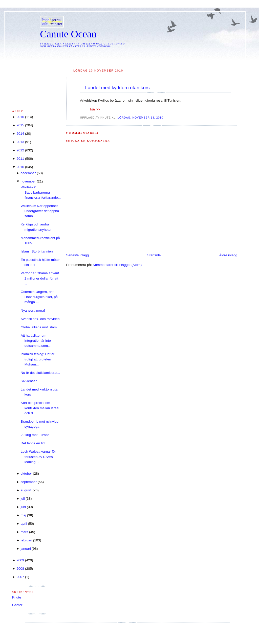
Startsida (154, 255)
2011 (20, 158)
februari (26, 540)
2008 (20, 568)
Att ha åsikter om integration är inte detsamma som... (36, 341)
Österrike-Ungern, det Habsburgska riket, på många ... (39, 297)
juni (23, 507)
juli (22, 498)
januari (25, 548)
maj (23, 515)
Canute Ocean (68, 34)
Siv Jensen (29, 381)
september (28, 482)
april (23, 523)
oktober (26, 473)
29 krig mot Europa (35, 435)
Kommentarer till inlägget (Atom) (117, 265)
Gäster (17, 605)
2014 (20, 133)
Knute (16, 597)
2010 (20, 167)
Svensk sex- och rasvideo (40, 319)
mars (24, 532)
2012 (20, 150)
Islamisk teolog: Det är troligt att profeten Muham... (38, 359)
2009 (20, 560)
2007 (20, 577)
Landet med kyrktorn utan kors (117, 87)
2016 (20, 117)
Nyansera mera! (33, 310)
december (28, 173)
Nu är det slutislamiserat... (40, 373)
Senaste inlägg (77, 255)
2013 (20, 142)
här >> (95, 109)
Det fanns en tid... (34, 443)
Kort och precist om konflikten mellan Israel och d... (40, 408)
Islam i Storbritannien (37, 251)
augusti (26, 490)
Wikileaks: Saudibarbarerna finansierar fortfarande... (41, 192)
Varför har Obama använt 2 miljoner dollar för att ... (40, 278)
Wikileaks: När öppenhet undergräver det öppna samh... (40, 211)
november (28, 181)
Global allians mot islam (39, 327)
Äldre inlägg (228, 255)
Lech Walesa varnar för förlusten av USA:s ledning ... (38, 457)
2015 (20, 125)
